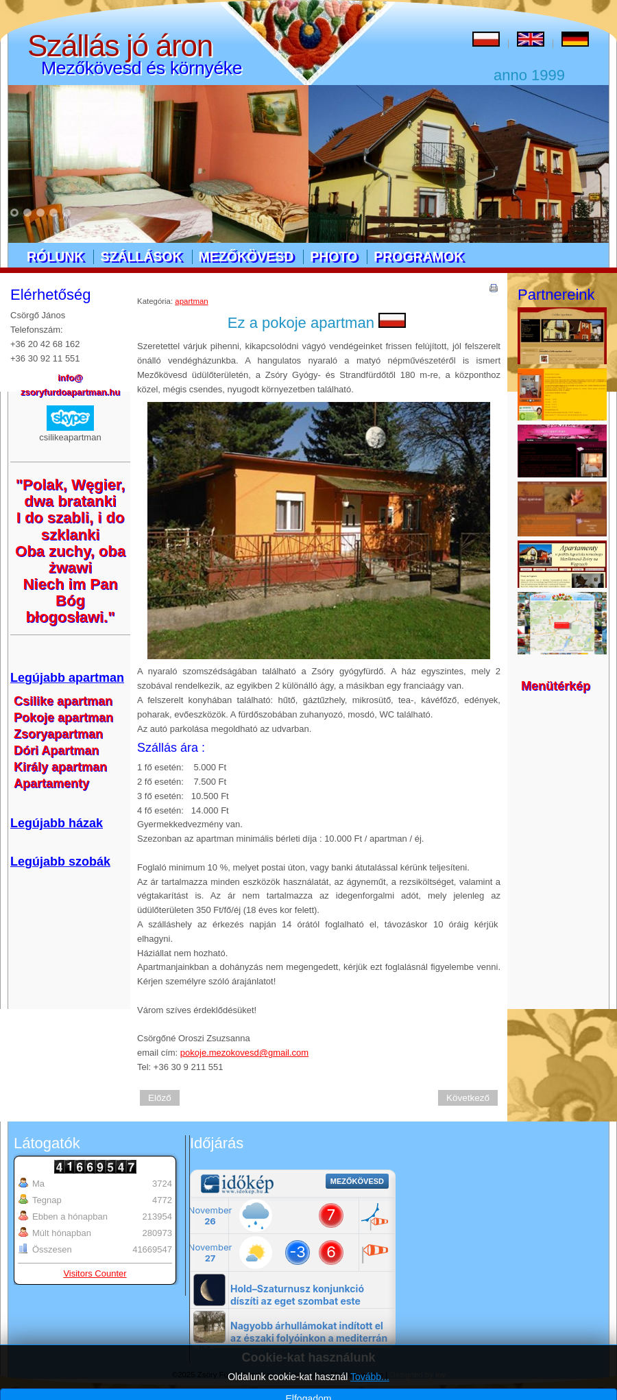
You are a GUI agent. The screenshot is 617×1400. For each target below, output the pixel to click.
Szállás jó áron (120, 45)
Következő (467, 1098)
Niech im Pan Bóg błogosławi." (70, 601)
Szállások (141, 256)
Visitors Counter (94, 1273)
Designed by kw (418, 1375)
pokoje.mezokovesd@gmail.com (244, 1052)
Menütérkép (555, 686)
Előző (159, 1098)
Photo (333, 256)
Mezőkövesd (246, 256)
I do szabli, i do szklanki (70, 526)
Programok (418, 256)
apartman (191, 301)
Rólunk (55, 256)
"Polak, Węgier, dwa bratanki (70, 493)
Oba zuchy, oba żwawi (70, 559)
